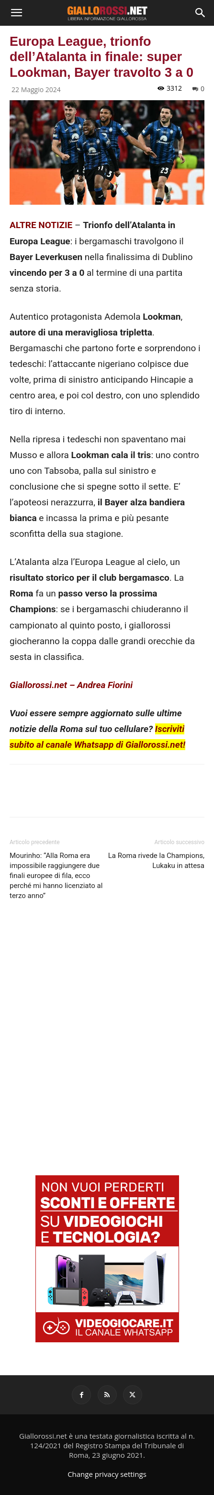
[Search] (200, 13)
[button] (16, 13)
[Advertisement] (107, 1032)
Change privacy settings (107, 1474)
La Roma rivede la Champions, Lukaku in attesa (156, 860)
